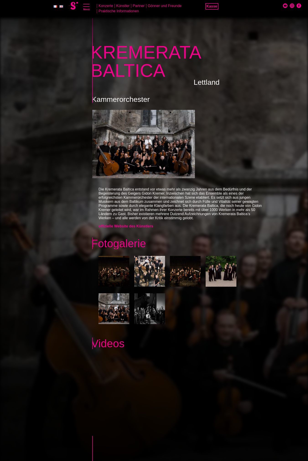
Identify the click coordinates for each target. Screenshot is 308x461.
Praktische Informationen (118, 11)
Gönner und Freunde (165, 6)
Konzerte (105, 6)
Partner (139, 6)
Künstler (123, 6)
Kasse (212, 6)
